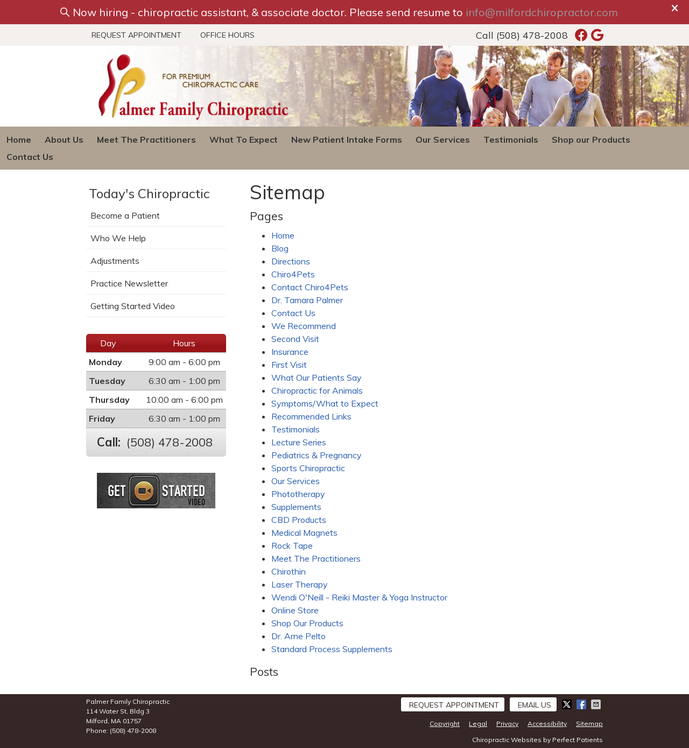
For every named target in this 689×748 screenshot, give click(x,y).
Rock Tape (292, 545)
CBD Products (298, 519)
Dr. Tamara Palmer (307, 300)
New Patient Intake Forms (346, 139)
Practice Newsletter (129, 283)
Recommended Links (311, 416)
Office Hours (227, 35)
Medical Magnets (304, 532)
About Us (64, 139)
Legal (478, 723)
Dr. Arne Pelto (298, 636)
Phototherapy (298, 493)
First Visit (289, 364)
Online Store (295, 610)
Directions (290, 261)
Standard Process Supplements (331, 649)
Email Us (534, 705)
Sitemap (589, 723)
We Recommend (303, 325)
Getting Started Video (132, 305)
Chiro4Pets (293, 274)
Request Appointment (136, 35)
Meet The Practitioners (146, 139)
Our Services (443, 139)
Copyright (445, 723)
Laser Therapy (299, 584)
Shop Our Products (307, 623)
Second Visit (295, 338)
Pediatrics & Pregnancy (316, 455)
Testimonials (510, 139)
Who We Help (118, 238)
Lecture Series (298, 442)
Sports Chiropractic (308, 468)
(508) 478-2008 (532, 35)
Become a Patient (125, 215)
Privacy (507, 723)
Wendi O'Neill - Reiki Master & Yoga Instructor (359, 597)
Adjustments (114, 260)
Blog (280, 248)
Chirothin (288, 571)
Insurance (289, 351)
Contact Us (29, 156)
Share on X (568, 704)
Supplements (296, 506)
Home (18, 139)
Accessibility (547, 723)
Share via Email (597, 704)
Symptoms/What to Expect (324, 403)
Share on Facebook (582, 704)
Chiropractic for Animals (317, 390)
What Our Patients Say (316, 377)
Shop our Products (591, 139)
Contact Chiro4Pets (309, 287)
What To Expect (243, 139)
